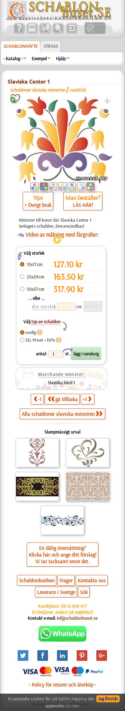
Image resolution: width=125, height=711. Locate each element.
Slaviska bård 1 (61, 382)
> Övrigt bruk (38, 205)
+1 (87, 399)
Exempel (39, 58)
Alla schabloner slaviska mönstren (62, 413)
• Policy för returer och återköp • (62, 684)
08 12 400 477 (74, 606)
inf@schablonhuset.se (77, 618)
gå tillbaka (63, 399)
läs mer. (73, 706)
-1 (38, 399)
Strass (51, 46)
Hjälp (61, 58)
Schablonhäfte (21, 46)
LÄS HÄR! (83, 205)
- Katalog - (12, 58)
